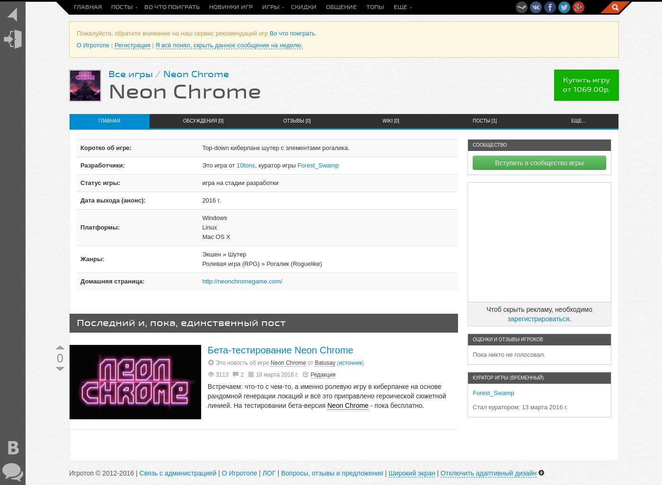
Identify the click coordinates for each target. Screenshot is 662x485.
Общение (341, 7)
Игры (271, 7)
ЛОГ (269, 473)
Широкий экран (411, 473)
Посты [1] (485, 120)
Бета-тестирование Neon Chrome (280, 350)
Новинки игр (231, 7)
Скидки (304, 7)
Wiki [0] (390, 120)
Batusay (325, 363)
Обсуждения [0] (203, 120)
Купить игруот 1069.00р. (586, 85)
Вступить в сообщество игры (539, 163)
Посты (122, 7)
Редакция (322, 374)
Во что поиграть (172, 7)
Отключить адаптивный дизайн (489, 473)
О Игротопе (93, 45)
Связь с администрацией (178, 473)
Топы (375, 7)
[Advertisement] (539, 242)
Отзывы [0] (297, 120)
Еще (400, 7)
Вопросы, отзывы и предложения (332, 473)
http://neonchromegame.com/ (242, 281)
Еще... (578, 120)
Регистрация (132, 45)
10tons (246, 165)
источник (350, 363)
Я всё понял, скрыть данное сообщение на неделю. (229, 45)
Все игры (130, 74)
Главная (88, 7)
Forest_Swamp (318, 165)
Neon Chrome (196, 74)
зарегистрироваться (538, 319)
